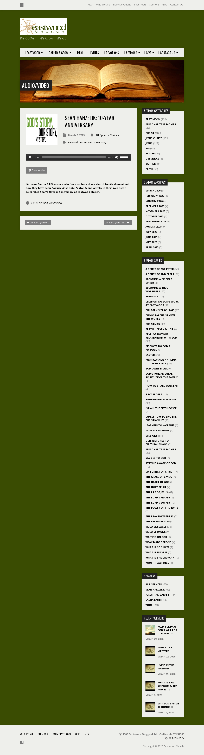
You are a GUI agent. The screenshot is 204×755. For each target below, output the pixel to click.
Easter (150, 354)
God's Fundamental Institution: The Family (161, 375)
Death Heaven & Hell (159, 329)
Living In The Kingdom (165, 666)
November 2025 (155, 211)
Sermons (154, 4)
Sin (147, 148)
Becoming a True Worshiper (156, 289)
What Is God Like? (157, 547)
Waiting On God (156, 537)
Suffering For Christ (159, 471)
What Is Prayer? (156, 552)
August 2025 (153, 226)
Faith (149, 169)
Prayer (150, 153)
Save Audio (36, 170)
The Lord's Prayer (157, 497)
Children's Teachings (159, 310)
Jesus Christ (153, 138)
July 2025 (151, 232)
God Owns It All (156, 368)
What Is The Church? (159, 557)
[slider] (74, 157)
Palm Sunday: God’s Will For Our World (167, 630)
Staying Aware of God (160, 463)
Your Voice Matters (164, 649)
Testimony (100, 142)
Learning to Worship (159, 425)
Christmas (152, 324)
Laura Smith (153, 599)
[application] (78, 157)
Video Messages (156, 526)
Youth (149, 605)
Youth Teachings (157, 562)
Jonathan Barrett (158, 594)
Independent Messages (160, 399)
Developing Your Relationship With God (161, 336)
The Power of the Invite (161, 507)
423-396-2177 (176, 738)
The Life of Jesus (156, 492)
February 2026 (154, 195)
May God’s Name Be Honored (168, 705)
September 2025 (155, 221)
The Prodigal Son (157, 521)
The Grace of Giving (158, 476)
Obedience (152, 158)
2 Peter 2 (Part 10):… (117, 222)
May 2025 (151, 242)
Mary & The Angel (157, 430)
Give (164, 4)
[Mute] (117, 157)
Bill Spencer (102, 135)
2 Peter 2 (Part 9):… (38, 222)
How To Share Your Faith (163, 385)
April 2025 (151, 247)
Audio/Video (35, 85)
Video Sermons (155, 531)
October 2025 (154, 216)
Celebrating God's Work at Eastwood (161, 303)
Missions (151, 435)
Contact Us (176, 4)
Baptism (150, 163)
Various (114, 135)
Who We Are (103, 4)
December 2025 (154, 206)
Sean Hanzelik (155, 589)
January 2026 (154, 201)
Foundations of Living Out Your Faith (160, 361)
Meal (90, 4)
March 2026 (153, 190)
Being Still (152, 296)
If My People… (154, 394)
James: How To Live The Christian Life (161, 418)
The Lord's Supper (157, 502)
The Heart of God (157, 482)
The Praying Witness (159, 516)
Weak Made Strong (158, 542)
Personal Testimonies (80, 142)
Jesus (148, 143)
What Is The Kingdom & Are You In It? (167, 686)
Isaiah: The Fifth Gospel (161, 408)
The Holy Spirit (155, 487)
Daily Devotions (122, 4)
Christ (149, 133)
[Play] (30, 157)
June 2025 (151, 237)
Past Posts (140, 4)
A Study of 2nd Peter (159, 274)
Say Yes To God (155, 457)
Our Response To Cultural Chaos (157, 442)
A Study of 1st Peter (159, 269)
